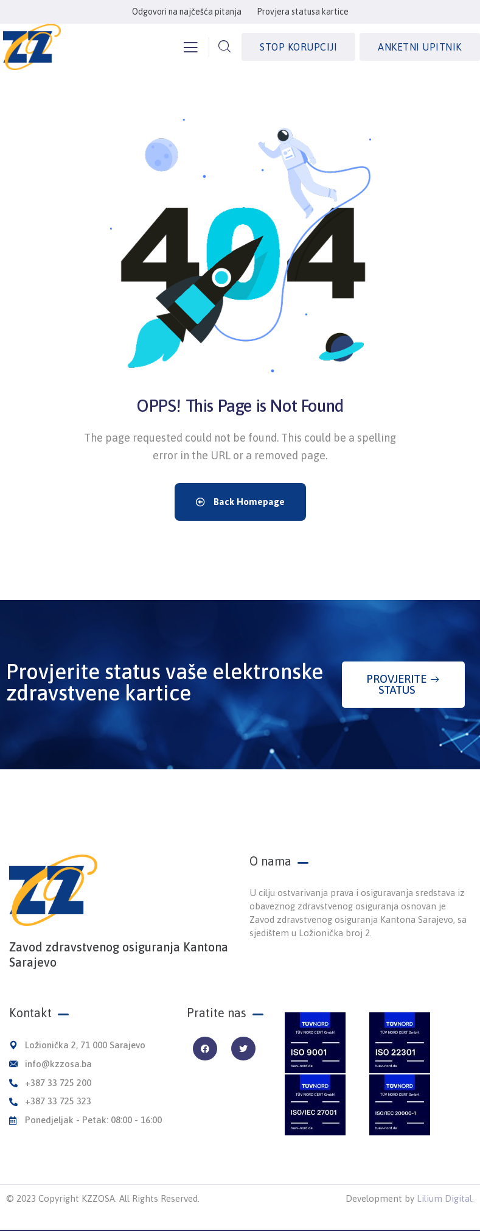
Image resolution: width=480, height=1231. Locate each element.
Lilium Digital (444, 1198)
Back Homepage (240, 501)
